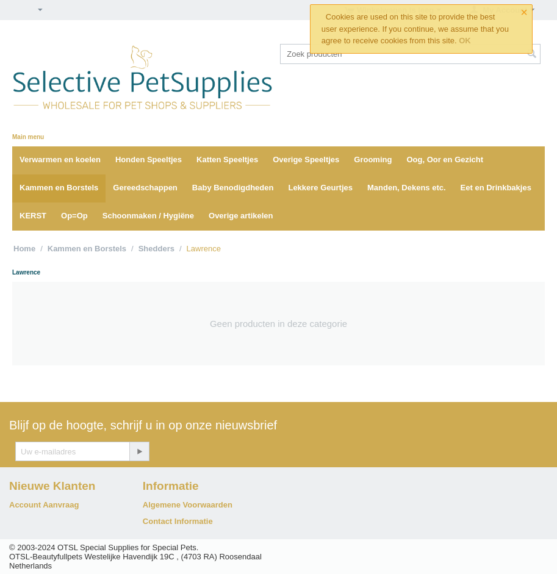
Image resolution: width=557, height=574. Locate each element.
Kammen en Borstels (59, 187)
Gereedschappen (145, 187)
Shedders (156, 248)
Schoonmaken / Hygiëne (148, 215)
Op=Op (74, 215)
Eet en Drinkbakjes (496, 187)
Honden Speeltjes (148, 159)
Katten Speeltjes (227, 159)
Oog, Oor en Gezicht (444, 159)
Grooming (373, 159)
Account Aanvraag (44, 504)
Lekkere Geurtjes (320, 187)
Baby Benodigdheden (233, 187)
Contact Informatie (178, 521)
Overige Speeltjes (306, 159)
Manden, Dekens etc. (406, 187)
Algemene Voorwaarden (187, 504)
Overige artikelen (241, 215)
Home (24, 248)
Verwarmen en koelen (60, 159)
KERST (33, 215)
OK (465, 40)
